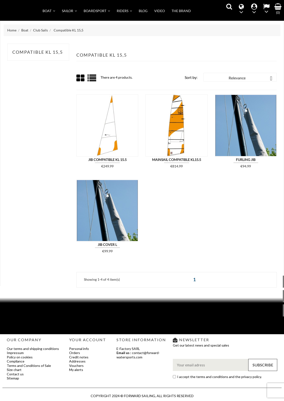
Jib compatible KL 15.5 (107, 160)
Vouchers (76, 365)
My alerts (76, 370)
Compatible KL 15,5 (37, 52)
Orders (74, 353)
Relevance (251, 78)
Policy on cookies (20, 357)
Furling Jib (245, 160)
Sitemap (13, 378)
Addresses (77, 361)
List (92, 79)
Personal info (79, 349)
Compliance (15, 361)
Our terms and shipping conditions (33, 349)
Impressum (15, 353)
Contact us (15, 374)
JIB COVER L (107, 244)
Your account (87, 339)
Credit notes (78, 357)
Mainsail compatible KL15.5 (176, 160)
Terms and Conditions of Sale (29, 365)
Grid (80, 78)
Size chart (14, 370)
